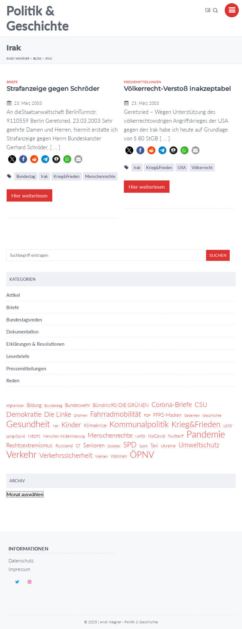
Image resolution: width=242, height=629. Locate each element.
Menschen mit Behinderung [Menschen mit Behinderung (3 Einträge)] (64, 436)
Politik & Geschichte (37, 18)
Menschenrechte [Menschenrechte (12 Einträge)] (110, 435)
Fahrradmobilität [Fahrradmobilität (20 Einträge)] (115, 414)
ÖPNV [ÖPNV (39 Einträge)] (142, 454)
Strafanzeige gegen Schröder (53, 88)
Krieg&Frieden (66, 176)
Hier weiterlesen (29, 195)
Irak (44, 176)
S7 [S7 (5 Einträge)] (78, 445)
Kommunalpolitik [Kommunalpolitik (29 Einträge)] (139, 424)
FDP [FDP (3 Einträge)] (147, 415)
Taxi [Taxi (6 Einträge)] (154, 445)
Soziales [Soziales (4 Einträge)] (113, 446)
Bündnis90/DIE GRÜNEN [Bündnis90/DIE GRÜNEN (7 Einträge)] (121, 405)
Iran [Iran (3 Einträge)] (56, 426)
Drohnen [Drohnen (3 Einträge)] (80, 415)
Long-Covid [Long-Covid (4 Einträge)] (15, 436)
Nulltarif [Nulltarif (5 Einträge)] (176, 435)
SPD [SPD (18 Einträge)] (129, 445)
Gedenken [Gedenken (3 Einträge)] (192, 415)
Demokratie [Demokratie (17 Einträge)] (23, 414)
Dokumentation (22, 331)
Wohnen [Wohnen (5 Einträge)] (119, 456)
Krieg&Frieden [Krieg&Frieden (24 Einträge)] (196, 424)
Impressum (19, 569)
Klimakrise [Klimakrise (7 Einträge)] (95, 425)
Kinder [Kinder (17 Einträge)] (71, 424)
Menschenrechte (100, 176)
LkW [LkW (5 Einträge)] (227, 425)
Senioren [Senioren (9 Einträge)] (94, 445)
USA (182, 167)
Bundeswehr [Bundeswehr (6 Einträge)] (77, 405)
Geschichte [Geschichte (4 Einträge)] (212, 415)
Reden (12, 380)
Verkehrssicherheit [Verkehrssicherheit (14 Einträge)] (65, 455)
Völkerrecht (202, 167)
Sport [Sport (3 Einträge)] (143, 446)
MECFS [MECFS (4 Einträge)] (34, 436)
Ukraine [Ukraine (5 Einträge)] (168, 445)
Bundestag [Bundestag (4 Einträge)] (53, 405)
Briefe (12, 82)
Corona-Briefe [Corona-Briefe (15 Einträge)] (172, 404)
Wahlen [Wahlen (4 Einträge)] (101, 456)
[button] (12, 159)
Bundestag (25, 176)
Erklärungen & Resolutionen (35, 344)
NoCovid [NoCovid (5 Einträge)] (156, 435)
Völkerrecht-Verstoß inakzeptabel (177, 88)
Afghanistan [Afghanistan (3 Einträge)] (15, 405)
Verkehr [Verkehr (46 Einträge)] (21, 454)
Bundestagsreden (24, 319)
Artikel (13, 295)
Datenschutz (21, 560)
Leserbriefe (17, 356)
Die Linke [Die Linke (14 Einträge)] (57, 414)
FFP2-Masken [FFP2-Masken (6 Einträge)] (167, 415)
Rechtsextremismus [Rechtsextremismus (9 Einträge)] (29, 445)
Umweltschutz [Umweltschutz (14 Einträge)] (198, 445)
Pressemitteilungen (142, 82)
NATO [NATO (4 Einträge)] (140, 436)
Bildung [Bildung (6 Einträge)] (34, 405)
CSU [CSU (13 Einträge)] (201, 404)
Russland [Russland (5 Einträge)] (64, 445)
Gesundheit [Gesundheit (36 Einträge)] (28, 424)
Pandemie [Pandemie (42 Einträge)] (206, 434)
